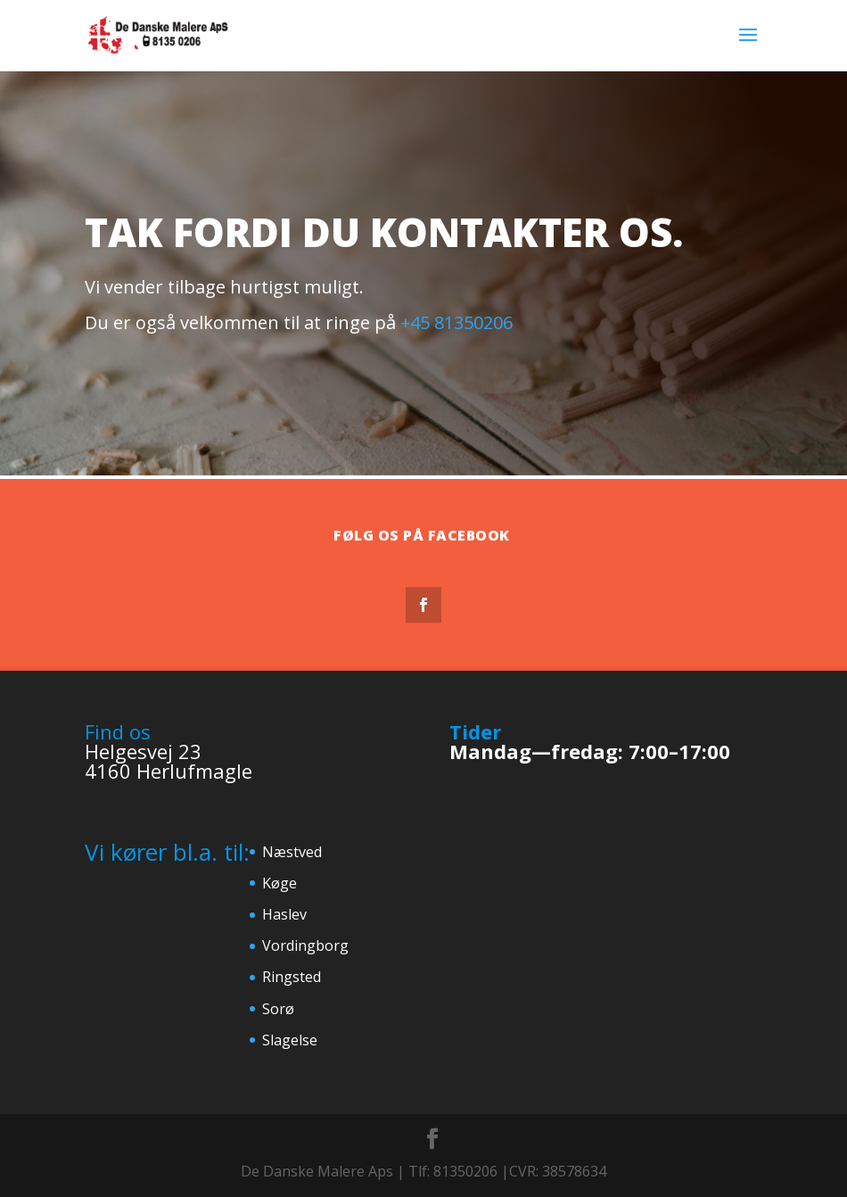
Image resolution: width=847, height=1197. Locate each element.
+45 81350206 (456, 322)
